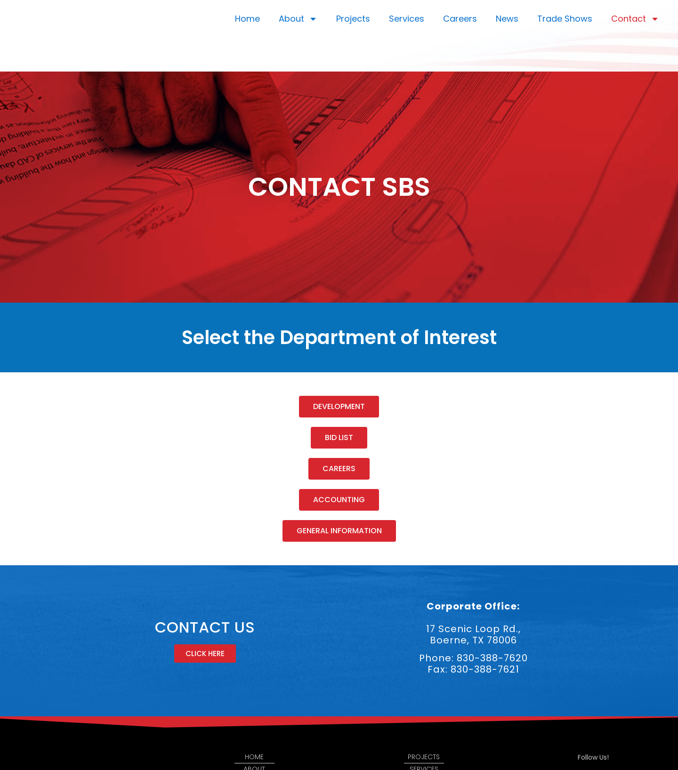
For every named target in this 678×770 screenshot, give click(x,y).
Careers (460, 18)
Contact (635, 19)
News (507, 18)
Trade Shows (564, 18)
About (298, 19)
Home (247, 18)
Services (406, 18)
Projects (353, 18)
